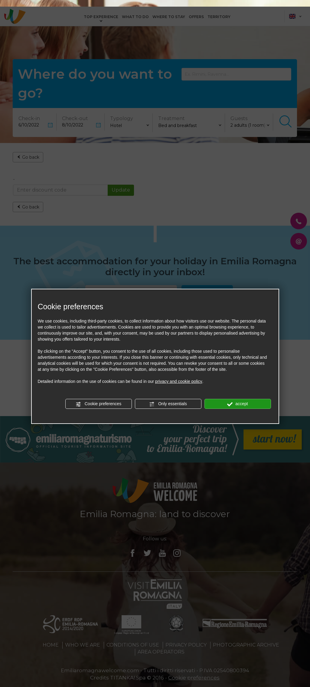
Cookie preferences (98, 397)
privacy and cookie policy (178, 374)
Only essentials (168, 397)
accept (237, 397)
